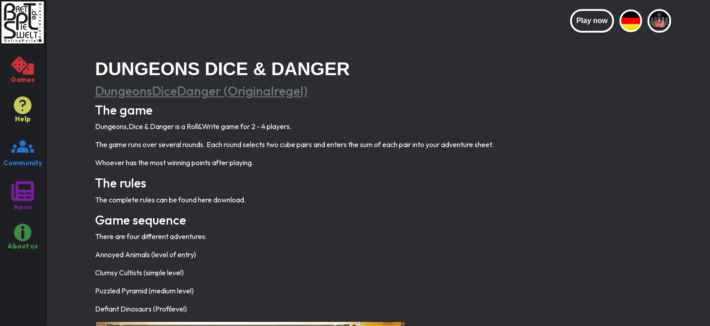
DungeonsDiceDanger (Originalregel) (201, 91)
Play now (592, 20)
